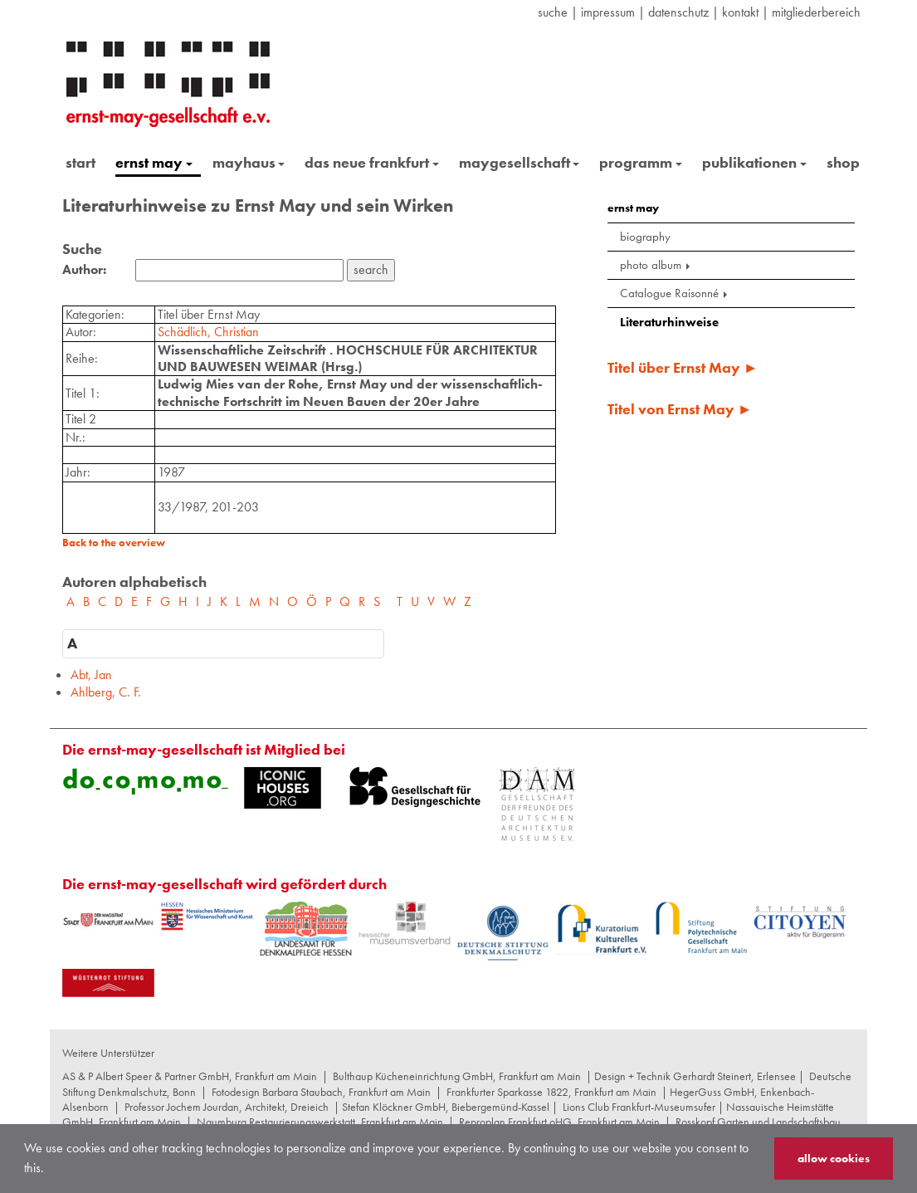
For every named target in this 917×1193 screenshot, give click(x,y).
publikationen (754, 162)
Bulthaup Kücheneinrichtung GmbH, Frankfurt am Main (457, 1075)
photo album (656, 265)
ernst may (154, 162)
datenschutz (678, 12)
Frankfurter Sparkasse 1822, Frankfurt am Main (551, 1091)
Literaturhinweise (669, 322)
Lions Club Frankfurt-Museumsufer (639, 1106)
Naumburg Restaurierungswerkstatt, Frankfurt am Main (320, 1121)
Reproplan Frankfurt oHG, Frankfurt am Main (559, 1121)
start (80, 162)
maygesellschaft (519, 162)
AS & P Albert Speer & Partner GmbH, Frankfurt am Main (189, 1075)
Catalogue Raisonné (675, 293)
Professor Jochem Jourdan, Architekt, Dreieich (226, 1106)
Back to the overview (113, 542)
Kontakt (740, 12)
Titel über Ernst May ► (682, 367)
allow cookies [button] (833, 1158)
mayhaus (248, 162)
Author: (84, 270)
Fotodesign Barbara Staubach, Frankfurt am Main (321, 1091)
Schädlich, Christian (208, 331)
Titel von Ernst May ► (680, 408)
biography (645, 236)
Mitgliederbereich (816, 12)
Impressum (608, 12)
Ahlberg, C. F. (106, 692)
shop (843, 162)
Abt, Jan (91, 674)
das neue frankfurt (372, 162)
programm (640, 162)
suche (553, 12)
